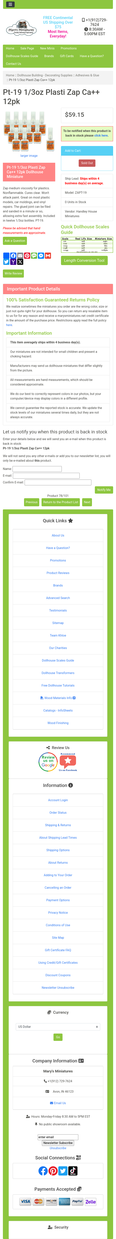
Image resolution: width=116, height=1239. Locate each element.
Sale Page (27, 48)
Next (87, 502)
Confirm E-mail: (13, 482)
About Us (58, 535)
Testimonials (58, 610)
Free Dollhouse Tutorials (58, 685)
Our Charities (58, 648)
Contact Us (13, 64)
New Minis (47, 48)
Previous (32, 502)
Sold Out (87, 163)
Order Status (58, 812)
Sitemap (58, 623)
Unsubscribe (58, 1148)
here (9, 325)
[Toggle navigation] (10, 4)
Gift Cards (67, 56)
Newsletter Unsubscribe (58, 988)
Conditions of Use (58, 925)
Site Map (58, 937)
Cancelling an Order (58, 887)
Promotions (69, 48)
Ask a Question (15, 241)
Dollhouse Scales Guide (22, 56)
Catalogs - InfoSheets (58, 710)
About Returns (58, 862)
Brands (49, 56)
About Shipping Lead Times (58, 837)
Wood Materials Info (58, 698)
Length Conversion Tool (84, 260)
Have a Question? (92, 56)
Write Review (13, 273)
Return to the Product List (60, 502)
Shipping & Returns (58, 825)
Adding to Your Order (58, 875)
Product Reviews (58, 573)
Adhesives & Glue (87, 75)
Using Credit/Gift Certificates (58, 963)
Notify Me (104, 490)
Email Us (58, 1103)
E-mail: (7, 475)
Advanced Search (58, 598)
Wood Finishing (58, 723)
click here (101, 135)
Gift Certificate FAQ (58, 950)
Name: (7, 469)
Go (58, 1037)
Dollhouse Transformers (58, 673)
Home (10, 48)
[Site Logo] (21, 28)
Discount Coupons (58, 975)
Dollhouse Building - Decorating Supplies (45, 75)
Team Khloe (58, 635)
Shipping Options (58, 850)
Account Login (58, 800)
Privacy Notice (58, 912)
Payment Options (58, 900)
